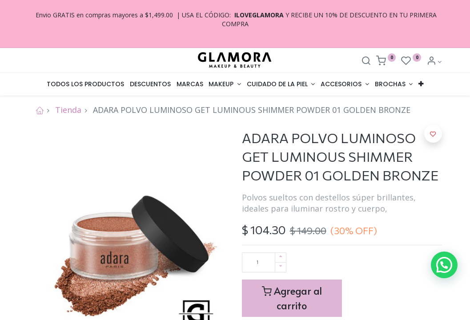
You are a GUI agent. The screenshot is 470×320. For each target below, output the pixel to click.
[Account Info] (434, 61)
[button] (420, 84)
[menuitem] (85, 84)
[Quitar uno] (280, 267)
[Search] (366, 61)
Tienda (68, 109)
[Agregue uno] (280, 257)
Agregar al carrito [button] (292, 298)
